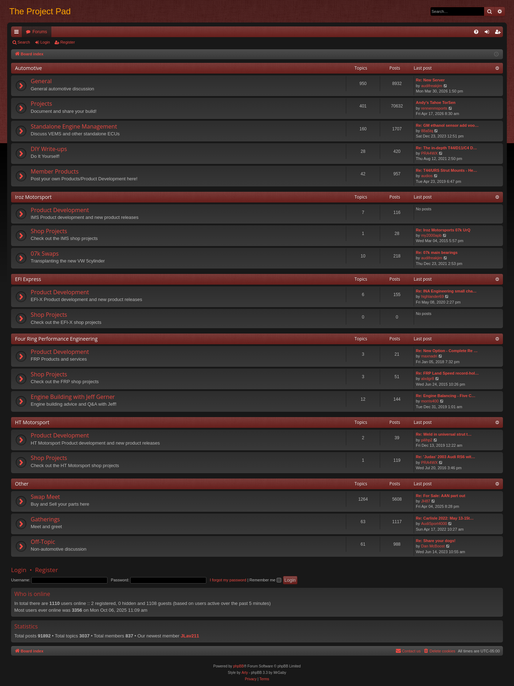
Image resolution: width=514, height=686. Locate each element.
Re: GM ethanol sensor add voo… (447, 125)
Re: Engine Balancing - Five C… (445, 396)
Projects (41, 103)
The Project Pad (40, 11)
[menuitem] (476, 31)
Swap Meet (45, 497)
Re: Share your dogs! (435, 541)
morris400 (430, 401)
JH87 (425, 501)
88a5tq (427, 131)
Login (45, 42)
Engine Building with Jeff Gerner (73, 397)
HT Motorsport (32, 422)
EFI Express (28, 279)
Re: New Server (430, 80)
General (41, 81)
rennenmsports (434, 108)
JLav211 (190, 636)
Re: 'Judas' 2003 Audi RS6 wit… (445, 457)
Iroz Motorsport (33, 197)
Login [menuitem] (488, 33)
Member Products (55, 171)
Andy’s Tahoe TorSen (435, 102)
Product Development (60, 210)
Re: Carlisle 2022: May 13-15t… (445, 518)
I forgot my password (228, 580)
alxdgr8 (427, 378)
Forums (39, 31)
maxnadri (429, 356)
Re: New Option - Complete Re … (447, 351)
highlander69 (432, 296)
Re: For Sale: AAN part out (440, 496)
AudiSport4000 (434, 523)
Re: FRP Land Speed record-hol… (447, 373)
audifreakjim (431, 86)
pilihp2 (427, 440)
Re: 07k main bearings (437, 252)
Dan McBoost (433, 546)
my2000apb (431, 235)
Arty (245, 673)
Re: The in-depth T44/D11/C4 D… (446, 148)
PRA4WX (429, 153)
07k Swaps (45, 253)
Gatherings (45, 519)
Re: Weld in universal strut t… (444, 434)
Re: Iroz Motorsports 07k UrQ (443, 230)
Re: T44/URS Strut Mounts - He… (446, 170)
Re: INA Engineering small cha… (446, 291)
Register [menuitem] (499, 33)
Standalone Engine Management (74, 126)
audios (427, 176)
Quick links (18, 33)
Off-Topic (43, 542)
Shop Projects (49, 231)
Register (67, 42)
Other (22, 483)
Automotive (28, 68)
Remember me (265, 580)
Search (23, 42)
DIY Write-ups (49, 149)
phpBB (238, 666)
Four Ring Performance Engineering (56, 338)
